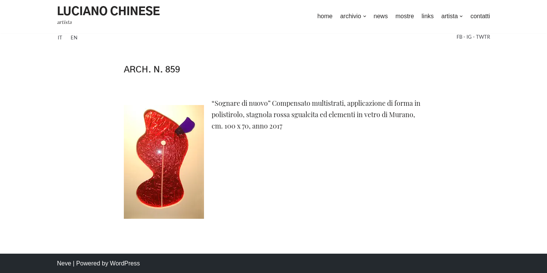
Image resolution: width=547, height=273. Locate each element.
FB (460, 37)
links (428, 16)
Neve (64, 263)
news (381, 16)
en (74, 38)
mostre (404, 16)
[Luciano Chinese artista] (108, 16)
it (60, 38)
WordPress (125, 263)
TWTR (483, 37)
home (324, 16)
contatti (480, 16)
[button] (364, 16)
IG (469, 37)
